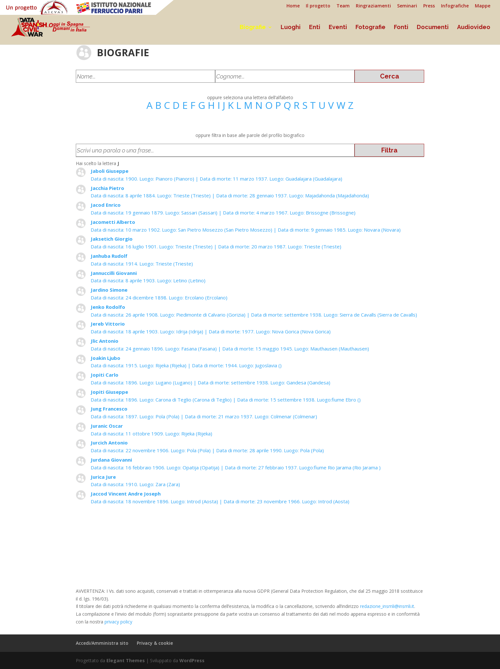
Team (343, 6)
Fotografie (370, 27)
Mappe (482, 6)
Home (293, 6)
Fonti (401, 27)
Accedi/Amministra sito (102, 643)
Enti (314, 27)
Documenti (433, 27)
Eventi (338, 27)
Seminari (407, 6)
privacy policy (118, 622)
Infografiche (455, 6)
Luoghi (291, 27)
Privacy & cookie (155, 643)
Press (429, 6)
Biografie (253, 27)
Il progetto (318, 6)
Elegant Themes (125, 660)
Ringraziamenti (373, 6)
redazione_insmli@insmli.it (387, 606)
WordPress (192, 660)
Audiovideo (473, 27)
